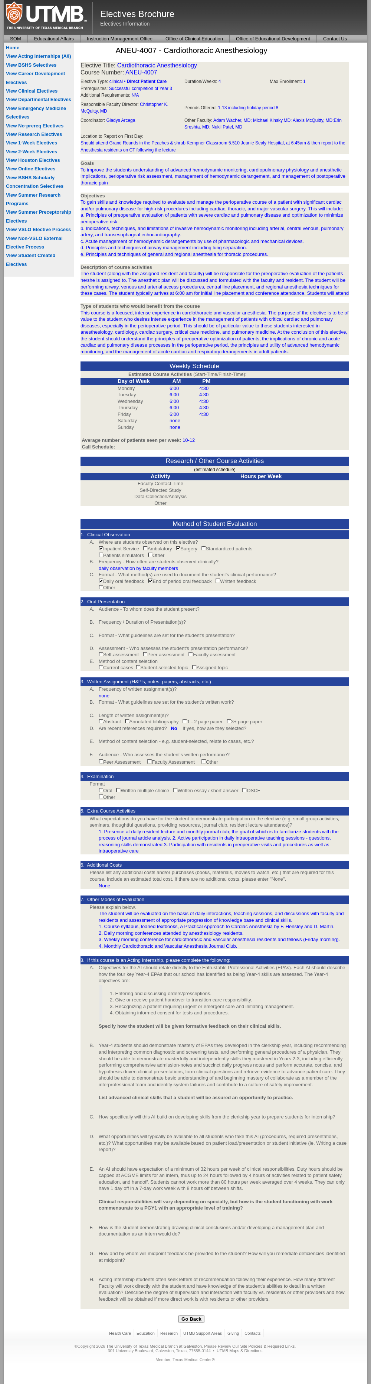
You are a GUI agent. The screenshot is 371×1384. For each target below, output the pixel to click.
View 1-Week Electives (31, 143)
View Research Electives (34, 134)
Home (12, 47)
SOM (15, 38)
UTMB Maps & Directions (239, 1350)
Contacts (252, 1333)
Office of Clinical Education (194, 38)
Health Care (120, 1333)
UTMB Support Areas (202, 1333)
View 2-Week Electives (31, 151)
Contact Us (335, 38)
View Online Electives (30, 168)
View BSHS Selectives (31, 65)
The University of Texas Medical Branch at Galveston (154, 1346)
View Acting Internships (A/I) (38, 56)
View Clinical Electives (32, 91)
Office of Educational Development (273, 38)
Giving (233, 1333)
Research (169, 1333)
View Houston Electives (33, 160)
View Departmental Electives (38, 99)
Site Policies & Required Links (267, 1346)
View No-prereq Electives (34, 126)
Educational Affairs (54, 38)
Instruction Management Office (119, 38)
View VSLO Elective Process (38, 229)
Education (146, 1333)
